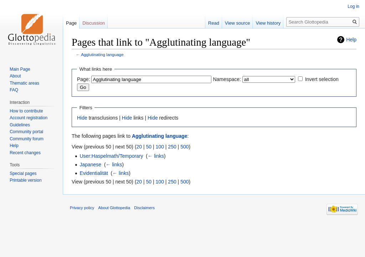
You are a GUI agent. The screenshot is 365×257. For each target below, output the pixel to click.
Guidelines (20, 124)
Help (351, 39)
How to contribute (26, 111)
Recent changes (25, 152)
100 (160, 147)
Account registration (28, 117)
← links (156, 156)
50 (149, 147)
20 (139, 147)
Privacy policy (82, 208)
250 (172, 147)
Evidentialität (93, 173)
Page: (83, 79)
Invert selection (322, 79)
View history (268, 23)
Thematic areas (24, 83)
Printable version (25, 180)
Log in (353, 6)
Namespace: (227, 79)
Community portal (26, 131)
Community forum (26, 138)
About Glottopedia (114, 208)
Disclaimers (144, 208)
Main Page (20, 69)
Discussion (93, 23)
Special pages (23, 173)
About (15, 76)
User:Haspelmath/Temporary (111, 156)
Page (71, 23)
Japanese (90, 164)
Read (213, 23)
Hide (82, 118)
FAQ (14, 89)
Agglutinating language (102, 54)
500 (184, 147)
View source (237, 23)
